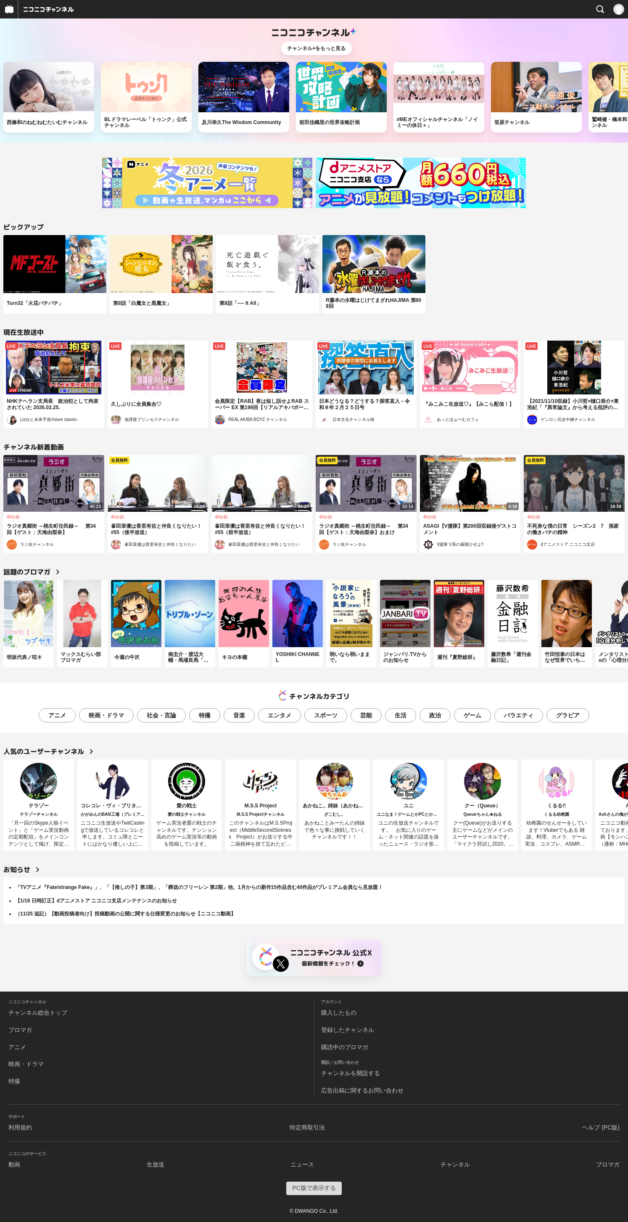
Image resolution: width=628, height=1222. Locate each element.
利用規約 (20, 1127)
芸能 (366, 715)
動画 (14, 1164)
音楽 (239, 715)
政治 (435, 715)
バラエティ (518, 715)
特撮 (205, 715)
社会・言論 (161, 715)
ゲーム (472, 715)
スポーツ (326, 715)
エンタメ (279, 715)
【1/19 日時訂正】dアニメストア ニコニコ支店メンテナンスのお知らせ (96, 901)
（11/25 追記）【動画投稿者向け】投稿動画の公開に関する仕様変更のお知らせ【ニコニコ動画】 (125, 914)
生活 (400, 715)
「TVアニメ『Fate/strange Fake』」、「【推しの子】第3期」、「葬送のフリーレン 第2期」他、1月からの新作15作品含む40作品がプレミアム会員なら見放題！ (199, 887)
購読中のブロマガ (344, 1047)
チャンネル (455, 1164)
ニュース (302, 1164)
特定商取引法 (307, 1127)
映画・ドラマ (106, 715)
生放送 (155, 1164)
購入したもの (338, 1012)
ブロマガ (20, 1029)
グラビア (568, 715)
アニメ (57, 715)
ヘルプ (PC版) (601, 1127)
